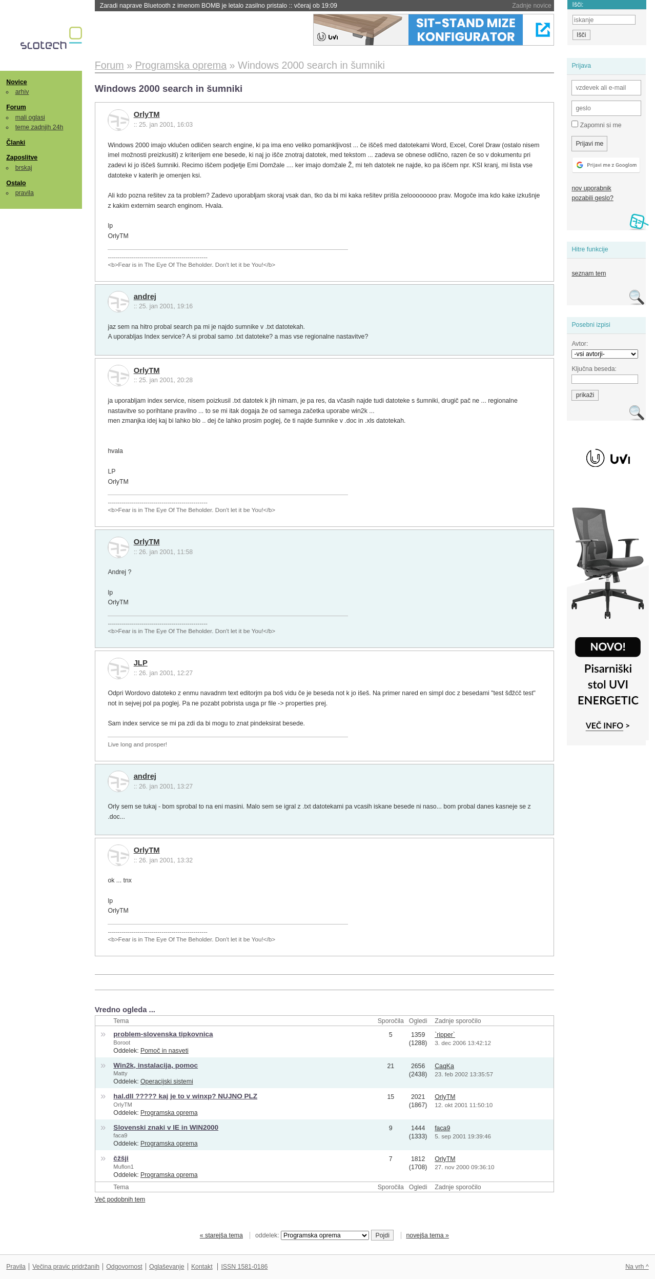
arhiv (22, 91)
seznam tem (588, 273)
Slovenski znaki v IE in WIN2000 (165, 1127)
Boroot (121, 1042)
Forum (16, 107)
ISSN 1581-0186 (244, 1266)
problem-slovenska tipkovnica (163, 1034)
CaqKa (444, 1066)
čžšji (120, 1158)
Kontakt (202, 1266)
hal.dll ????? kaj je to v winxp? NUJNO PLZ (185, 1096)
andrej (145, 296)
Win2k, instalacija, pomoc (155, 1065)
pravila (24, 192)
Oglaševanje (166, 1266)
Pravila (16, 1266)
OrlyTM (147, 114)
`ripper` (445, 1034)
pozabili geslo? (592, 198)
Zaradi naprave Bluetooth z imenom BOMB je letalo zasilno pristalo (218, 5)
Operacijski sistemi (166, 1081)
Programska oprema (169, 1112)
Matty (120, 1073)
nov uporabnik (591, 188)
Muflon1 (123, 1167)
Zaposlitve (21, 157)
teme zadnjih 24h (39, 127)
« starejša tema (221, 1235)
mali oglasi (30, 117)
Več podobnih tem (120, 1199)
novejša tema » (427, 1235)
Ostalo (16, 183)
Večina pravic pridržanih (65, 1266)
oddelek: (312, 1235)
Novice (16, 82)
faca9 (120, 1135)
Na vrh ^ (636, 1266)
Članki (15, 142)
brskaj (23, 167)
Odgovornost (124, 1266)
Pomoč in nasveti (164, 1050)
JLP (141, 663)
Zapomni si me (596, 125)
